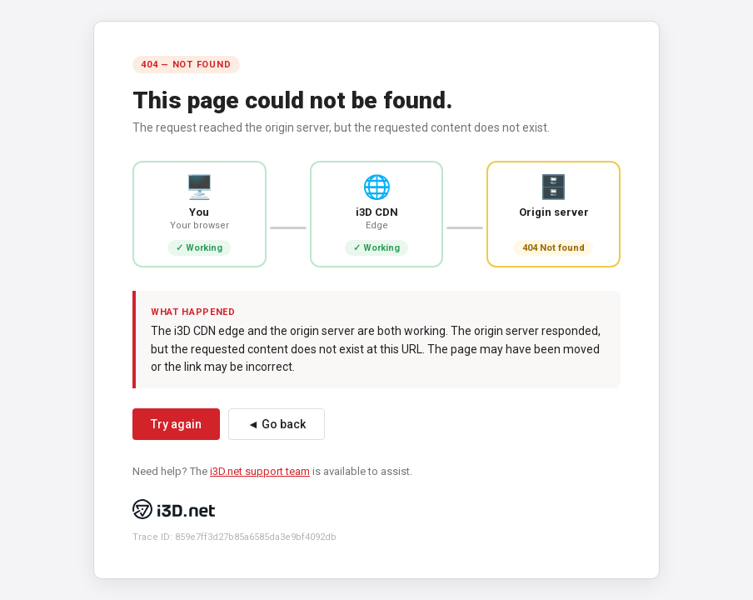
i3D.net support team (260, 471)
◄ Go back (276, 424)
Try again (176, 424)
